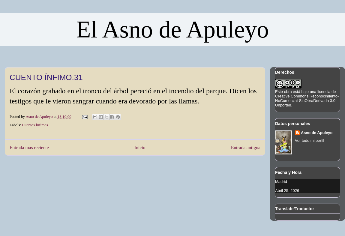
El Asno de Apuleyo (172, 29)
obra (288, 91)
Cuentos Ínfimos (35, 125)
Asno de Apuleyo (317, 132)
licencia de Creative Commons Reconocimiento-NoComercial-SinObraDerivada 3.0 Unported (307, 98)
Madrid (281, 181)
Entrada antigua (245, 147)
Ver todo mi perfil (309, 140)
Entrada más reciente (29, 147)
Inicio (139, 147)
